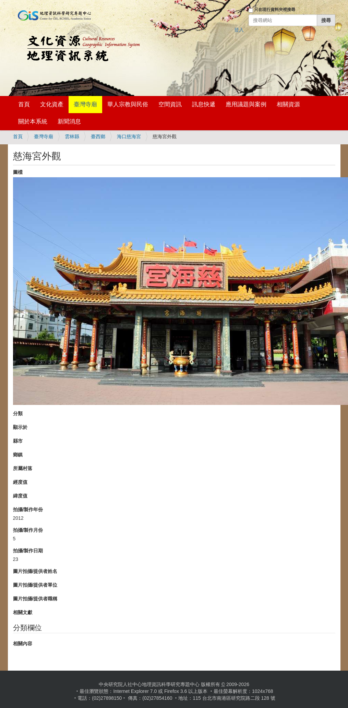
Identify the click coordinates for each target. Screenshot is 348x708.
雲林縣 (72, 136)
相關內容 (22, 643)
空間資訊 (170, 104)
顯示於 (20, 427)
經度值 (20, 482)
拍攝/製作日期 (28, 550)
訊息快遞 (203, 104)
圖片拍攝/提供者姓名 (35, 571)
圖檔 (18, 172)
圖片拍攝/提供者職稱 (35, 598)
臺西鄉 (98, 136)
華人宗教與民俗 (127, 104)
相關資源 (288, 104)
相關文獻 (22, 612)
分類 (18, 413)
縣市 (18, 441)
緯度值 (20, 496)
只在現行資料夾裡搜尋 (274, 9)
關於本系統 (32, 121)
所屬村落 (22, 468)
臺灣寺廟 (85, 104)
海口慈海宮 (129, 136)
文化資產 (51, 104)
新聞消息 (69, 121)
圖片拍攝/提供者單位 (35, 585)
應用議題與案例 (246, 104)
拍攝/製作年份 (28, 509)
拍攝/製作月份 (28, 530)
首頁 (24, 104)
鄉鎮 (18, 454)
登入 (239, 30)
